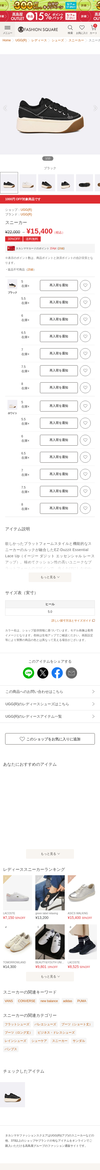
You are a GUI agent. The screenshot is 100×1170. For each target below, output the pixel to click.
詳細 (61, 248)
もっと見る (48, 577)
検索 (70, 29)
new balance (49, 1001)
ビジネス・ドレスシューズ (56, 1032)
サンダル (79, 1041)
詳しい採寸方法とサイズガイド (73, 620)
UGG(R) (26, 210)
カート (93, 29)
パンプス (11, 1049)
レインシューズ (15, 1041)
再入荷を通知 (58, 285)
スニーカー (60, 1041)
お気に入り (82, 29)
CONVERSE (26, 1001)
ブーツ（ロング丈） (18, 1032)
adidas (67, 1001)
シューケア (39, 1041)
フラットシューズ (17, 1024)
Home (7, 40)
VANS (9, 1001)
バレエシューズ (45, 1024)
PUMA (81, 1001)
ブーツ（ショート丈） (76, 1024)
